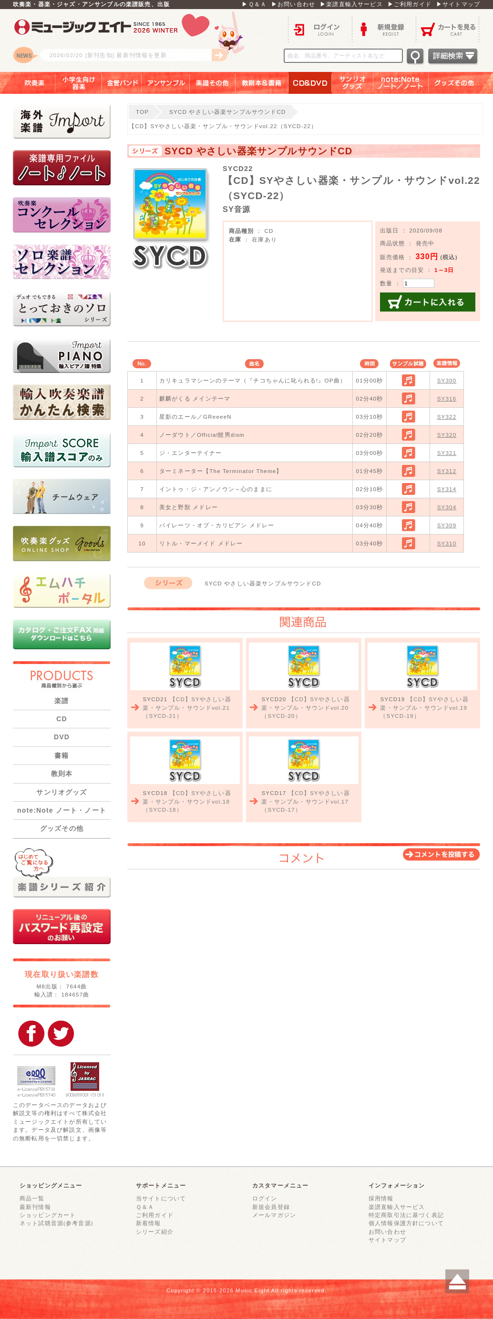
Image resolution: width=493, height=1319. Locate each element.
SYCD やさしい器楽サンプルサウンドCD (227, 112)
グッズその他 (461, 83)
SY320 (447, 435)
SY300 (447, 380)
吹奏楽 (27, 83)
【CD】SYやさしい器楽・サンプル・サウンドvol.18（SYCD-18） (187, 801)
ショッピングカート (48, 1215)
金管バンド (122, 83)
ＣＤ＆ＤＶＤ (310, 83)
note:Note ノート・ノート (61, 810)
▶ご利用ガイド (409, 4)
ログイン (320, 29)
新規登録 (384, 29)
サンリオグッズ (352, 83)
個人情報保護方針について (406, 1223)
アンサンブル (166, 83)
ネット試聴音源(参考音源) (56, 1223)
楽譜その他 (213, 83)
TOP (142, 112)
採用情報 (381, 1198)
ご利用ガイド (155, 1215)
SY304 (447, 507)
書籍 (61, 755)
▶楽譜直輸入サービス (351, 4)
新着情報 (148, 1223)
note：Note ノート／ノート (401, 83)
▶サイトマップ (458, 4)
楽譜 (61, 701)
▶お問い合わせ (293, 4)
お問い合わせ (387, 1231)
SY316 (447, 398)
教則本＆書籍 (262, 83)
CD (61, 719)
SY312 (447, 471)
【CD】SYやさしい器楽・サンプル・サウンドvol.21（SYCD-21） (187, 707)
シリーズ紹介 (155, 1231)
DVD (62, 737)
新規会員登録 (271, 1207)
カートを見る (448, 29)
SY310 (447, 543)
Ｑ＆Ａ (145, 1207)
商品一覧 (32, 1198)
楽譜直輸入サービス (397, 1207)
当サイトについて (161, 1198)
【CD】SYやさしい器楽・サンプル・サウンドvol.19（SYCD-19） (424, 707)
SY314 (447, 489)
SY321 (447, 453)
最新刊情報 (35, 1207)
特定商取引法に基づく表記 (406, 1215)
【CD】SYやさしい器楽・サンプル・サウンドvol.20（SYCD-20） (305, 707)
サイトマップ (387, 1240)
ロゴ (132, 40)
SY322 (447, 416)
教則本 (61, 773)
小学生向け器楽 (78, 83)
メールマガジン (274, 1215)
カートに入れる (427, 302)
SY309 (447, 525)
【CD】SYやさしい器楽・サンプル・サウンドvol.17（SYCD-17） (305, 801)
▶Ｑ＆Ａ (254, 4)
